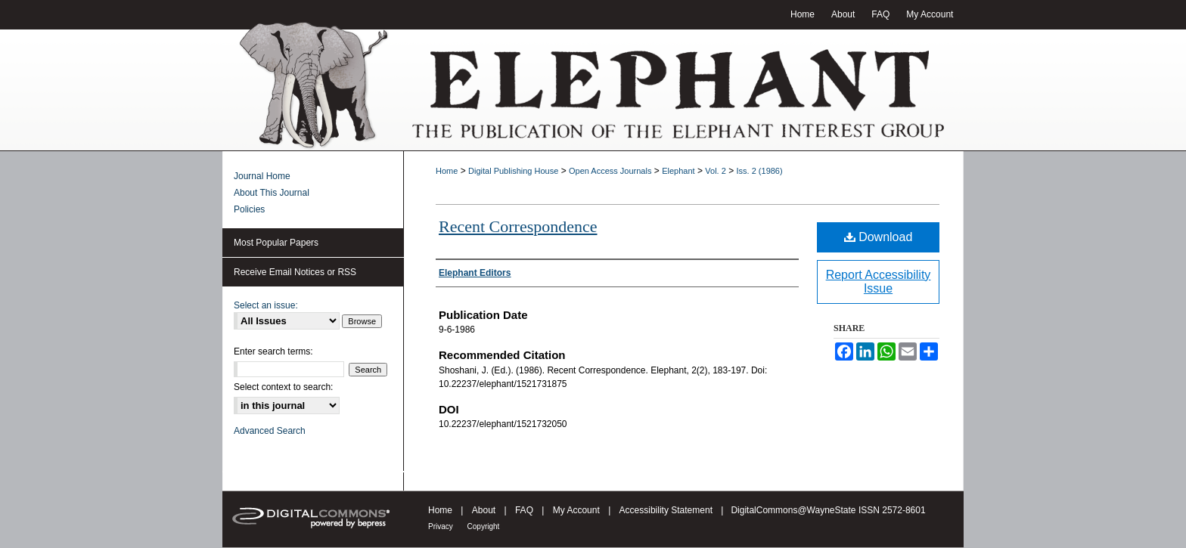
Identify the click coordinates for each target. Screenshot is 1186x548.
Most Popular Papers (276, 242)
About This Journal (271, 192)
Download (878, 237)
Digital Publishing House (513, 170)
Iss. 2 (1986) (760, 170)
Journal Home (262, 176)
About (485, 510)
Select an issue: (266, 305)
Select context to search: (283, 387)
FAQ (525, 510)
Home (447, 170)
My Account (577, 510)
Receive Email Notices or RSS (295, 272)
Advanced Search (270, 431)
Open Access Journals (610, 170)
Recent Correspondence (518, 226)
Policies (249, 209)
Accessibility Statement (667, 510)
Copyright (483, 526)
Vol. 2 (715, 170)
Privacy (441, 526)
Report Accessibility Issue (878, 281)
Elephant (678, 170)
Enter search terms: (273, 351)
